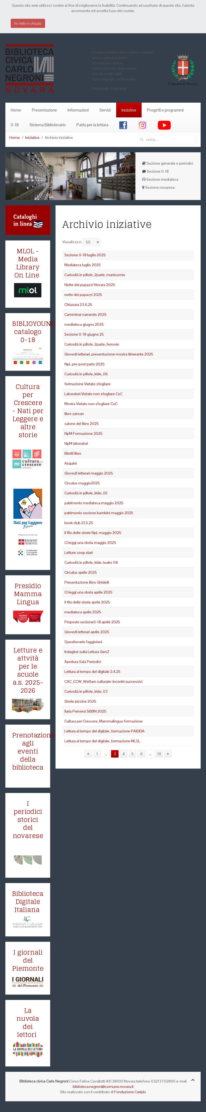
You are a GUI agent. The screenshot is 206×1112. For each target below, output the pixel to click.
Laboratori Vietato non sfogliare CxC (93, 393)
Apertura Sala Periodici (82, 661)
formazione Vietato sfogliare (87, 383)
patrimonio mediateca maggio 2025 (93, 503)
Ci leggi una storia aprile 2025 (88, 592)
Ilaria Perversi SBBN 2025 (85, 711)
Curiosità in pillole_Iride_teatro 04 (91, 562)
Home (16, 110)
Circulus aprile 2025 (80, 572)
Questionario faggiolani (83, 641)
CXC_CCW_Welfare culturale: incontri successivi (103, 681)
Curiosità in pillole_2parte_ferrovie (91, 344)
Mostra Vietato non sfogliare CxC (90, 403)
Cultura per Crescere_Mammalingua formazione (103, 721)
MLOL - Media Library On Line (26, 263)
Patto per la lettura (92, 124)
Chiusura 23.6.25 (78, 304)
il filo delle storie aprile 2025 (87, 602)
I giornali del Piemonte (27, 960)
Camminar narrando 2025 (85, 314)
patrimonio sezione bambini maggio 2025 (98, 512)
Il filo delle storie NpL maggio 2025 (92, 532)
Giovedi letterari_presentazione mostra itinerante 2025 (108, 354)
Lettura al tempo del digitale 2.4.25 (92, 671)
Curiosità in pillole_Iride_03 (86, 691)
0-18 (15, 124)
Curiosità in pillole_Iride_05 (86, 493)
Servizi (105, 110)
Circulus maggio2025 (82, 483)
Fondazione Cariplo (130, 1091)
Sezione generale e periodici (167, 163)
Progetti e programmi (165, 110)
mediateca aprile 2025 (82, 612)
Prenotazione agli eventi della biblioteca (33, 751)
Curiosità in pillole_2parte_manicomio (94, 274)
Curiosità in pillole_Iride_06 (86, 374)
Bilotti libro (72, 453)
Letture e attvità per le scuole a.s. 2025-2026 (28, 670)
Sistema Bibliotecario (48, 124)
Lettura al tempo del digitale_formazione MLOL (102, 741)
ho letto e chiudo (28, 23)
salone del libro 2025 (81, 423)
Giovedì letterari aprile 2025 (86, 631)
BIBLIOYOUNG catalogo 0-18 (33, 332)
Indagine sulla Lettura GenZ (86, 651)
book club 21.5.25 (78, 522)
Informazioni (78, 110)
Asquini (70, 463)
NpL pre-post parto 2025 (84, 364)
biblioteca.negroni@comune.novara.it (103, 1086)
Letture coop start (78, 552)
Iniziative (129, 110)
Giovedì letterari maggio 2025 (88, 473)
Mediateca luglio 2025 (82, 264)
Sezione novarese (158, 187)
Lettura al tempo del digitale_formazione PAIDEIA (104, 731)
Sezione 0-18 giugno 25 (84, 334)
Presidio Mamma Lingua (28, 594)
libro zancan (74, 413)
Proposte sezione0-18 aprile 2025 (92, 622)
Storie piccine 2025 (80, 701)
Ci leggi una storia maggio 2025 (90, 542)
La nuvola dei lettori (27, 1022)
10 (159, 753)
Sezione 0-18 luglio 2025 (85, 255)
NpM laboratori (76, 443)
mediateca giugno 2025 (84, 324)
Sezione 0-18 (155, 171)
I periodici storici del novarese (28, 820)
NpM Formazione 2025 (83, 433)
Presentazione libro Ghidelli (86, 582)
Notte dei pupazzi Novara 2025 (89, 284)
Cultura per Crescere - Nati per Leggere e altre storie (27, 411)
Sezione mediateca (160, 179)
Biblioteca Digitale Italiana (27, 901)
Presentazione (44, 110)
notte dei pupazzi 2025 (83, 294)
